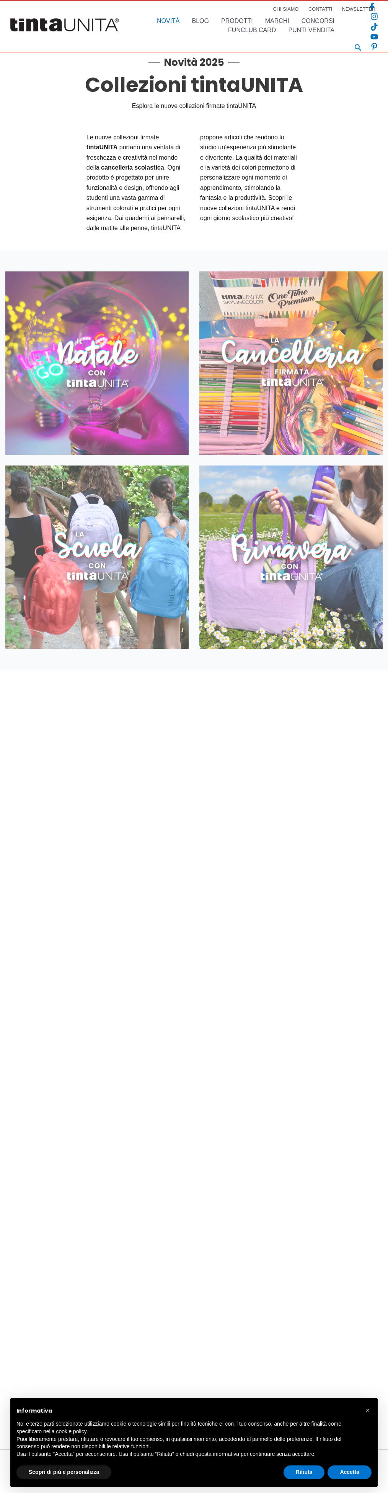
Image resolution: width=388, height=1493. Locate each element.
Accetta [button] (349, 1472)
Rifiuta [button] (304, 1472)
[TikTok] (374, 27)
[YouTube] (374, 37)
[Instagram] (374, 16)
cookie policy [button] (71, 1431)
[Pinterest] (374, 47)
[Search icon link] (358, 48)
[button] (368, 1410)
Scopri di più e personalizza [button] (64, 1472)
